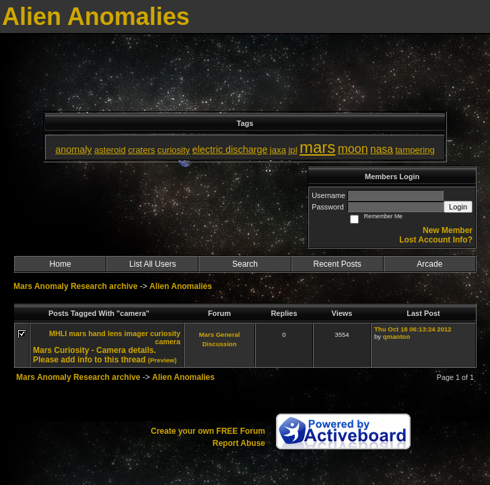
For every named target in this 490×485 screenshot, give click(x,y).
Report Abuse (239, 443)
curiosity (165, 333)
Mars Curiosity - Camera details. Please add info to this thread (94, 355)
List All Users (152, 264)
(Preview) (162, 360)
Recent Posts (337, 264)
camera (167, 341)
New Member (448, 230)
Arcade (429, 264)
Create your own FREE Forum (208, 431)
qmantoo (397, 336)
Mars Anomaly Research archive (75, 286)
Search (245, 264)
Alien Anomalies (180, 286)
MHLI (58, 333)
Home (60, 264)
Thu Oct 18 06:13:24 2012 (413, 329)
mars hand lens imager (108, 333)
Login (458, 207)
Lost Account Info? (436, 240)
